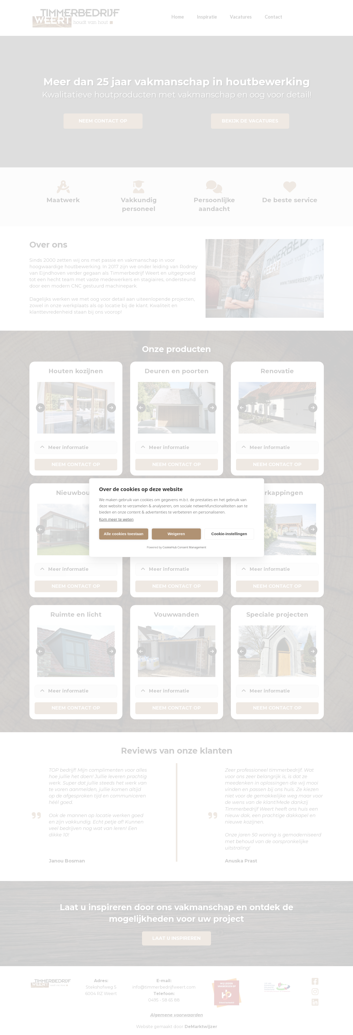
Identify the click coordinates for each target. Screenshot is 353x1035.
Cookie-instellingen (229, 534)
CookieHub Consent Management (184, 547)
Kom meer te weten (116, 519)
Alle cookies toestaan (123, 534)
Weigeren (176, 534)
